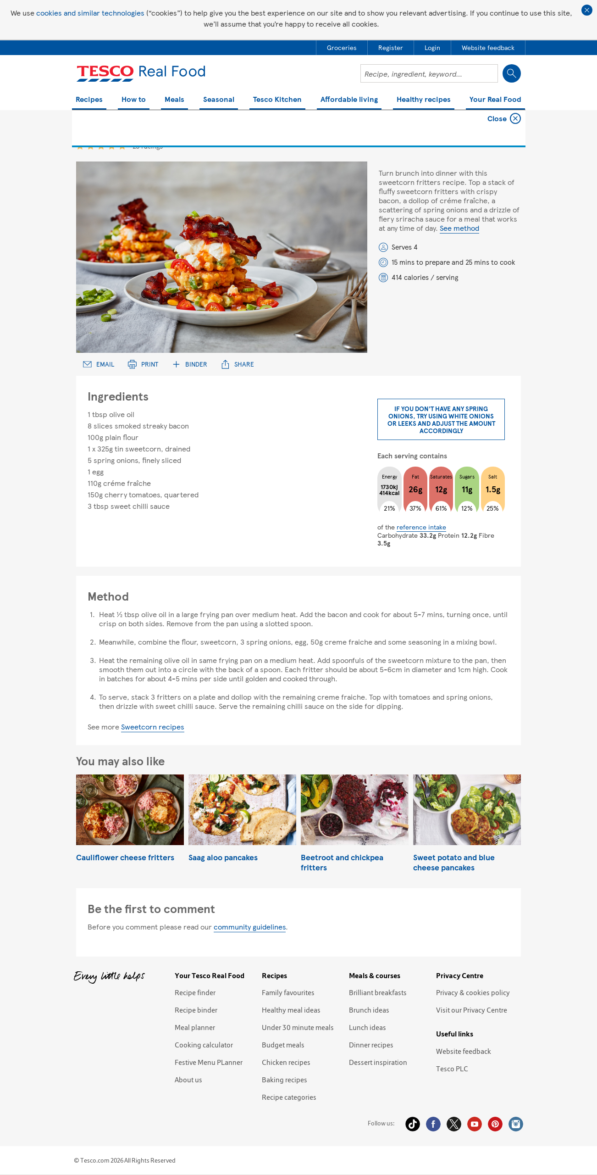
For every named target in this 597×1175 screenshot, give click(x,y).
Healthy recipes (424, 99)
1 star (80, 146)
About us (188, 1079)
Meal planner (195, 1027)
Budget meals (283, 1045)
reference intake (421, 526)
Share (237, 364)
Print (143, 364)
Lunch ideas (367, 1027)
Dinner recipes (371, 1045)
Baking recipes (284, 1079)
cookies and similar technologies (90, 12)
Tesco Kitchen (277, 99)
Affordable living (349, 99)
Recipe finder (195, 992)
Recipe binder (196, 1010)
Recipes (89, 99)
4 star (111, 146)
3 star (101, 146)
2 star (90, 146)
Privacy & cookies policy (473, 992)
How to (134, 99)
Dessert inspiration (378, 1062)
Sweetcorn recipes (152, 726)
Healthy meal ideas (291, 1010)
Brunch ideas (369, 1010)
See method (459, 228)
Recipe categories (289, 1097)
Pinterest (495, 1124)
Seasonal (218, 99)
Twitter (454, 1124)
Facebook (433, 1124)
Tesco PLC (452, 1068)
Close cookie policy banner (586, 10)
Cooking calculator (204, 1045)
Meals (174, 99)
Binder (189, 364)
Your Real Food (495, 99)
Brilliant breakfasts (378, 992)
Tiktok (412, 1124)
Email (98, 364)
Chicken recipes (286, 1062)
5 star (122, 146)
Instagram (516, 1124)
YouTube (474, 1124)
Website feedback (463, 1051)
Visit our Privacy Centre (471, 1010)
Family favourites (288, 992)
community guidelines (250, 926)
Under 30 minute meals (298, 1027)
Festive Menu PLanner (209, 1062)
